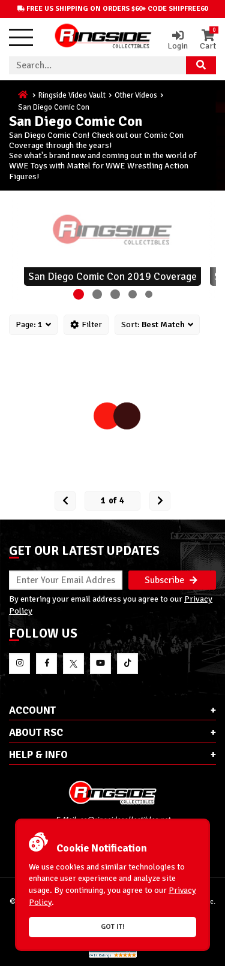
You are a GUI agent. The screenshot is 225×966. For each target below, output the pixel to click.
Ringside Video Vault (72, 95)
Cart (208, 40)
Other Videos (136, 95)
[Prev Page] (65, 501)
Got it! (113, 926)
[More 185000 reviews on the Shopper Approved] (113, 955)
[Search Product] (201, 65)
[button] (78, 294)
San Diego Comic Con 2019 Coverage (112, 276)
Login (177, 40)
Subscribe (171, 580)
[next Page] (159, 501)
